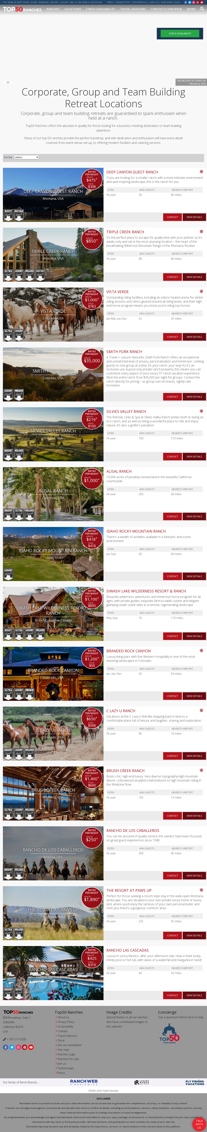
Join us (154, 2)
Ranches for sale (68, 1059)
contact (172, 217)
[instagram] (193, 2)
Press (110, 2)
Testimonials (140, 2)
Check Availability (100, 9)
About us (63, 1017)
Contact (63, 1031)
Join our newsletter (70, 1045)
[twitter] (190, 2)
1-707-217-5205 (14, 1039)
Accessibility (65, 1026)
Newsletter (123, 2)
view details (194, 217)
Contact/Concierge (166, 9)
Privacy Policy (66, 1022)
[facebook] (185, 2)
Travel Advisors (133, 9)
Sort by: (8, 157)
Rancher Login (66, 1054)
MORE (191, 9)
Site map (63, 1049)
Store (61, 1040)
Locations (72, 9)
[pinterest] (197, 2)
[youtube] (202, 2)
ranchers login (170, 2)
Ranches (53, 9)
